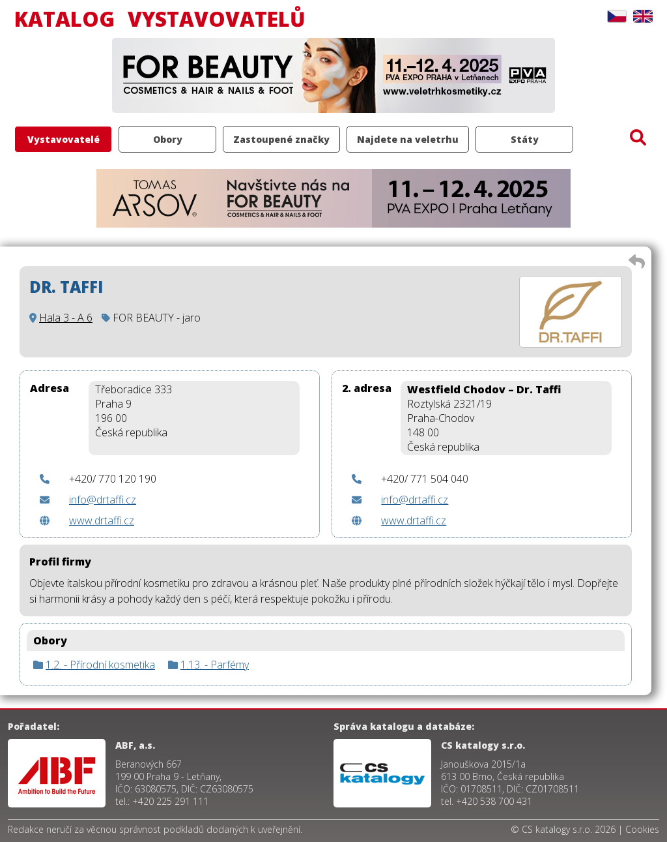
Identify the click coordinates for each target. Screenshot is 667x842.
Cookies (642, 829)
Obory (167, 139)
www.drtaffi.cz (101, 520)
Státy (525, 139)
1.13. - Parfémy (214, 664)
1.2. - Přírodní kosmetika (100, 664)
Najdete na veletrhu (408, 139)
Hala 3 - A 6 (65, 317)
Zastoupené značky (281, 139)
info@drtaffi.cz (102, 499)
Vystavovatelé (63, 139)
